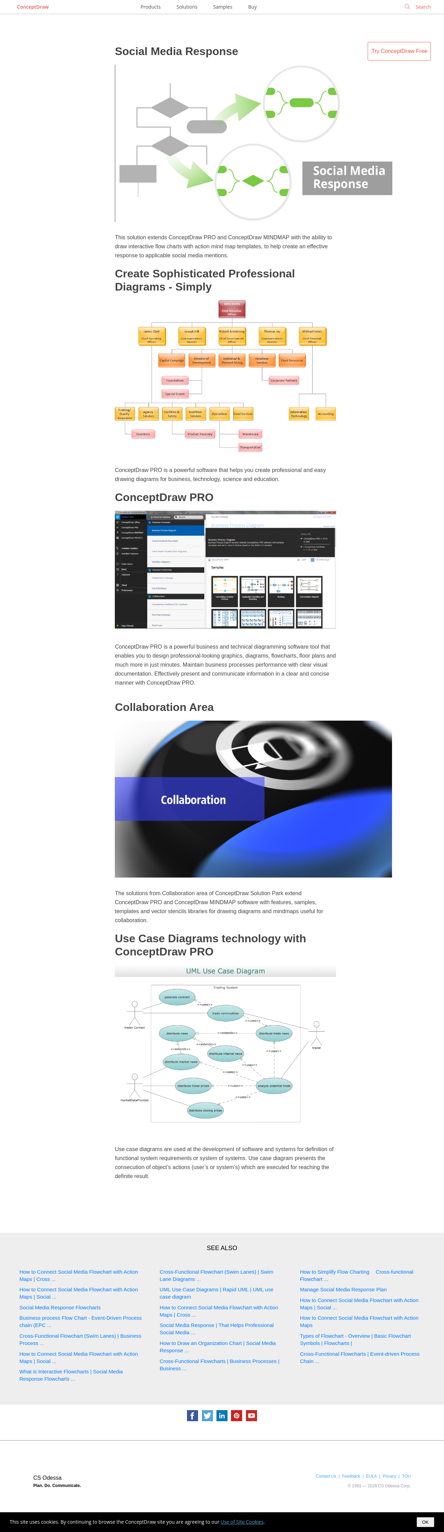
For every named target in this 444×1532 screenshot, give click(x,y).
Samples (222, 6)
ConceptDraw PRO (164, 497)
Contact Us (326, 1476)
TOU (406, 1476)
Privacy (389, 1476)
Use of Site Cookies (242, 1521)
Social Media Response (176, 51)
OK (425, 1522)
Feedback (351, 1476)
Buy (252, 6)
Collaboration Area (164, 707)
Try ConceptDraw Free (399, 51)
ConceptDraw (33, 6)
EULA (371, 1476)
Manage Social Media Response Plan (343, 1289)
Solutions (187, 6)
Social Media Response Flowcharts (60, 1307)
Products (150, 6)
